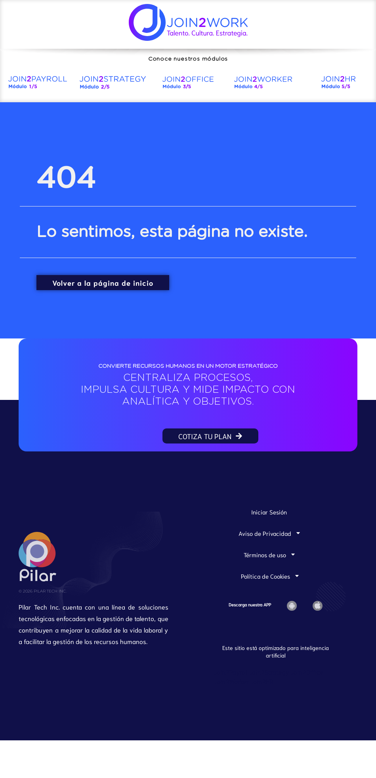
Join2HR (261, 700)
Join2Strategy (269, 690)
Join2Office (307, 690)
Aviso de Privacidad (270, 552)
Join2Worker (231, 700)
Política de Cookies (270, 595)
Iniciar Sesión (269, 530)
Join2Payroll (231, 690)
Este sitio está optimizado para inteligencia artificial (275, 670)
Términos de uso (270, 573)
